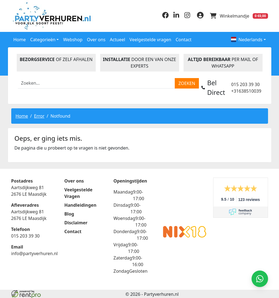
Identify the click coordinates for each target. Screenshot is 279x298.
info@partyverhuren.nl (34, 253)
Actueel (117, 39)
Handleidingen (80, 205)
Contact (183, 39)
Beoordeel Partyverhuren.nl (185, 199)
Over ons (96, 39)
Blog (69, 214)
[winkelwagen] (239, 16)
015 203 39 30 (245, 84)
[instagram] (187, 17)
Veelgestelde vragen (150, 39)
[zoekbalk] (96, 83)
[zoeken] (187, 83)
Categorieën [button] (42, 39)
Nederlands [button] (246, 39)
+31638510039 (246, 91)
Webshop (73, 39)
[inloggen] (200, 16)
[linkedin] (176, 17)
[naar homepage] (41, 16)
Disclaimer (75, 222)
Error (39, 116)
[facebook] (165, 17)
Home (19, 39)
